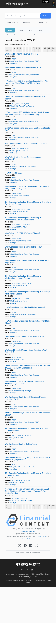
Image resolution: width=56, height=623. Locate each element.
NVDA (18, 104)
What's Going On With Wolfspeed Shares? (22, 233)
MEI (27, 498)
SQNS (22, 483)
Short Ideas (13, 166)
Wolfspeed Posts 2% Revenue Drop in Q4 (22, 54)
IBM (18, 149)
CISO (28, 225)
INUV (27, 299)
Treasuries (40, 35)
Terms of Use (40, 580)
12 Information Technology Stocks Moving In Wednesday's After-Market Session (23, 219)
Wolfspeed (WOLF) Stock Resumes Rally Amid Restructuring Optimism (24, 382)
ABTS (13, 435)
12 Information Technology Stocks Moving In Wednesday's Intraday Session (23, 277)
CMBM (17, 299)
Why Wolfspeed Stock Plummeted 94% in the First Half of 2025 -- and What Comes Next (27, 367)
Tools (40, 30)
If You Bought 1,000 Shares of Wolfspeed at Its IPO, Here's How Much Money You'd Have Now (26, 82)
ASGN (24, 225)
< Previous (9, 49)
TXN (10, 301)
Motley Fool (13, 63)
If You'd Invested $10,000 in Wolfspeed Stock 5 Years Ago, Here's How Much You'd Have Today (27, 113)
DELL (13, 104)
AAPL (13, 149)
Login (46, 2)
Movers (25, 211)
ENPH (29, 283)
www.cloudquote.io (28, 531)
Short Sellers (31, 166)
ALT (13, 498)
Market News (13, 61)
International (31, 35)
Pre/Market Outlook (25, 500)
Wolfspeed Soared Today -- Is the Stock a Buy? (24, 337)
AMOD (18, 209)
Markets (10, 30)
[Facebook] (25, 545)
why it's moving (21, 240)
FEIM (22, 299)
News (16, 35)
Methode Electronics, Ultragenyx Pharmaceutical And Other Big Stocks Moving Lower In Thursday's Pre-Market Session (27, 491)
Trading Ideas (22, 166)
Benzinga (13, 169)
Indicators (41, 22)
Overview (9, 35)
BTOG (24, 283)
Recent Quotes (11, 22)
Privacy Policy (41, 536)
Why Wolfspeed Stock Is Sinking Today (21, 444)
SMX (21, 438)
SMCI (22, 149)
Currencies (22, 35)
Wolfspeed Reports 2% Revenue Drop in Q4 (23, 67)
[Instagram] (36, 545)
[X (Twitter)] (19, 545)
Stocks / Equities (14, 151)
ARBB (23, 209)
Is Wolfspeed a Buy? (13, 173)
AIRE (13, 209)
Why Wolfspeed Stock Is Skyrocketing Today (23, 247)
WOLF (14, 59)
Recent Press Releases (26, 61)
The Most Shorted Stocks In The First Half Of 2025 (26, 144)
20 (45, 48)
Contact (31, 580)
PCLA (25, 227)
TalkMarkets (13, 153)
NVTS (23, 104)
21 (49, 48)
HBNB (22, 498)
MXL (10, 211)
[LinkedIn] (30, 545)
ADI (13, 299)
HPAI (28, 209)
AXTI (13, 480)
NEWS (14, 193)
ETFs (30, 30)
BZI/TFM (19, 227)
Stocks (21, 30)
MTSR (11, 500)
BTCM (24, 435)
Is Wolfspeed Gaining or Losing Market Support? (25, 307)
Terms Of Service (28, 539)
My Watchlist (27, 22)
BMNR (19, 435)
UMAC (16, 438)
